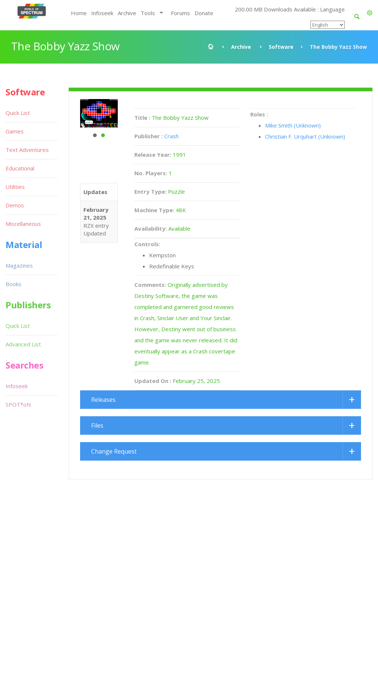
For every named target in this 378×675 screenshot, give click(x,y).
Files (97, 425)
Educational (20, 168)
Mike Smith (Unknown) (293, 125)
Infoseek (102, 13)
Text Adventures (27, 149)
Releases (103, 400)
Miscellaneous (23, 223)
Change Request (114, 451)
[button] (369, 13)
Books (13, 284)
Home (79, 13)
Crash (171, 136)
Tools (148, 13)
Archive (127, 13)
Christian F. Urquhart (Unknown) (305, 136)
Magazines (19, 265)
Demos (15, 205)
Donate (204, 13)
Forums (180, 13)
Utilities (15, 186)
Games (15, 131)
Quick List (18, 112)
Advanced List (23, 344)
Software (281, 46)
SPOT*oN (18, 404)
